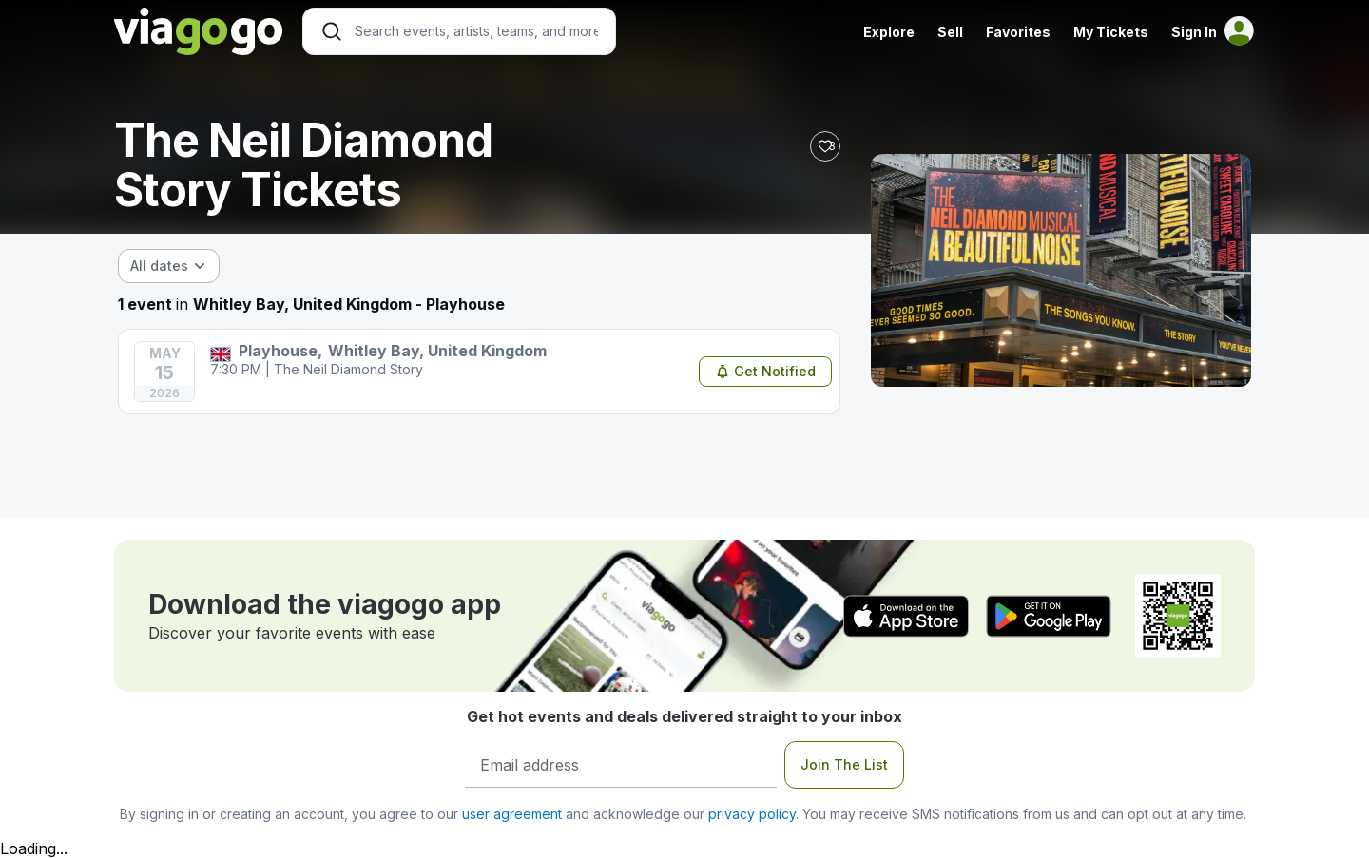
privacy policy (752, 814)
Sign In (1194, 32)
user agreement (512, 814)
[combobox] (169, 266)
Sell (950, 32)
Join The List (844, 764)
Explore (889, 32)
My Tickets (1110, 32)
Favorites (1018, 32)
